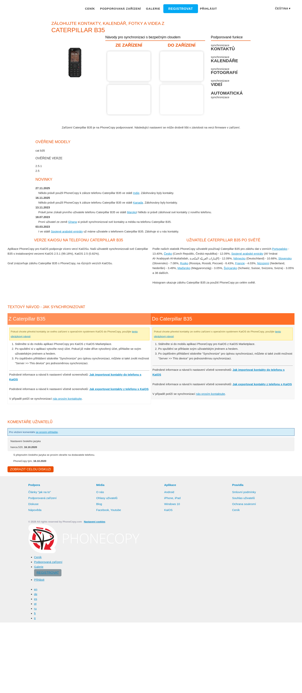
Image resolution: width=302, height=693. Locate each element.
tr (35, 619)
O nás (100, 492)
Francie (238, 263)
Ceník (93, 8)
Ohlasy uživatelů (107, 498)
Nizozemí (262, 263)
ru (35, 609)
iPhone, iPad (172, 498)
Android (169, 492)
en (35, 590)
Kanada (140, 202)
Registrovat (179, 9)
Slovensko (287, 258)
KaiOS (168, 510)
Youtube (116, 510)
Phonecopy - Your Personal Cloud (30, 9)
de (35, 595)
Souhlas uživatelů (243, 498)
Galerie (153, 8)
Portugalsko (283, 249)
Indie (139, 193)
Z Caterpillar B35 (129, 66)
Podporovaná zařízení (122, 8)
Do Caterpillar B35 (182, 66)
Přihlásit (205, 8)
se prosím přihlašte (51, 432)
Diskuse (33, 504)
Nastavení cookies (92, 522)
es (35, 599)
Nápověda (35, 510)
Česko (168, 253)
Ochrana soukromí (244, 504)
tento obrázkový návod (25, 336)
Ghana (73, 222)
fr (35, 614)
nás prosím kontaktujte (68, 398)
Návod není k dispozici (182, 99)
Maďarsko (184, 268)
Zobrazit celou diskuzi (29, 469)
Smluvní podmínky (244, 492)
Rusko (184, 263)
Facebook (102, 510)
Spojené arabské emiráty (67, 231)
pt (35, 604)
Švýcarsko (230, 268)
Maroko (135, 212)
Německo (241, 258)
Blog (99, 504)
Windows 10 (172, 504)
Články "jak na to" (40, 492)
